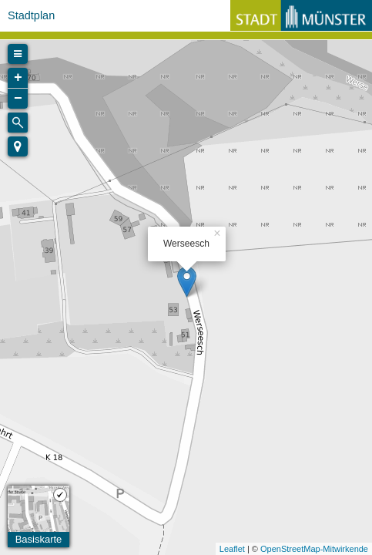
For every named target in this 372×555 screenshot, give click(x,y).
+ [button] (18, 78)
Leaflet (232, 548)
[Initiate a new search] (18, 123)
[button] (18, 146)
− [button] (18, 98)
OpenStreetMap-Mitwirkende (314, 548)
